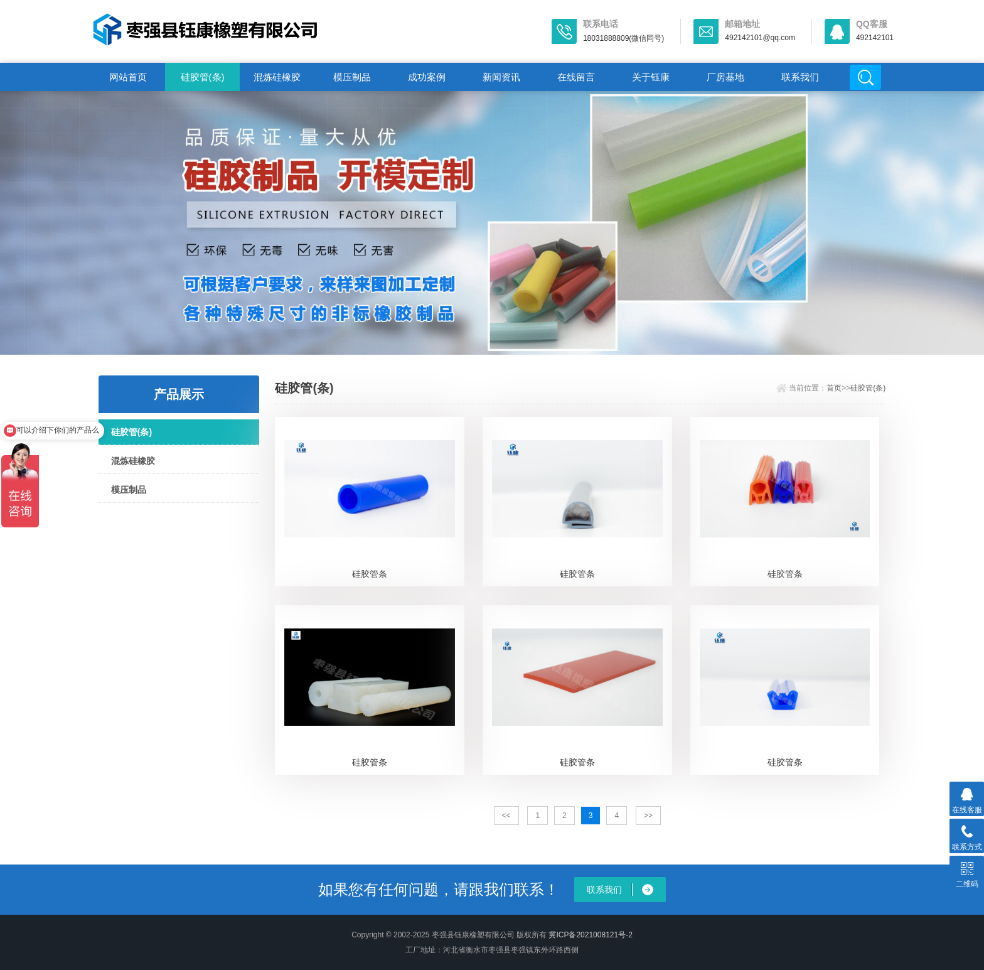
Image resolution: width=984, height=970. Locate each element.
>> (648, 815)
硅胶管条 (369, 574)
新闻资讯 (501, 77)
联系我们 (800, 77)
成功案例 (427, 77)
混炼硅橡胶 (277, 77)
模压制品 (352, 77)
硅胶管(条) (203, 77)
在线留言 (576, 77)
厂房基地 (725, 77)
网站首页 (128, 77)
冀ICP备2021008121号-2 (590, 934)
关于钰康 (651, 77)
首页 (834, 388)
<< (506, 815)
